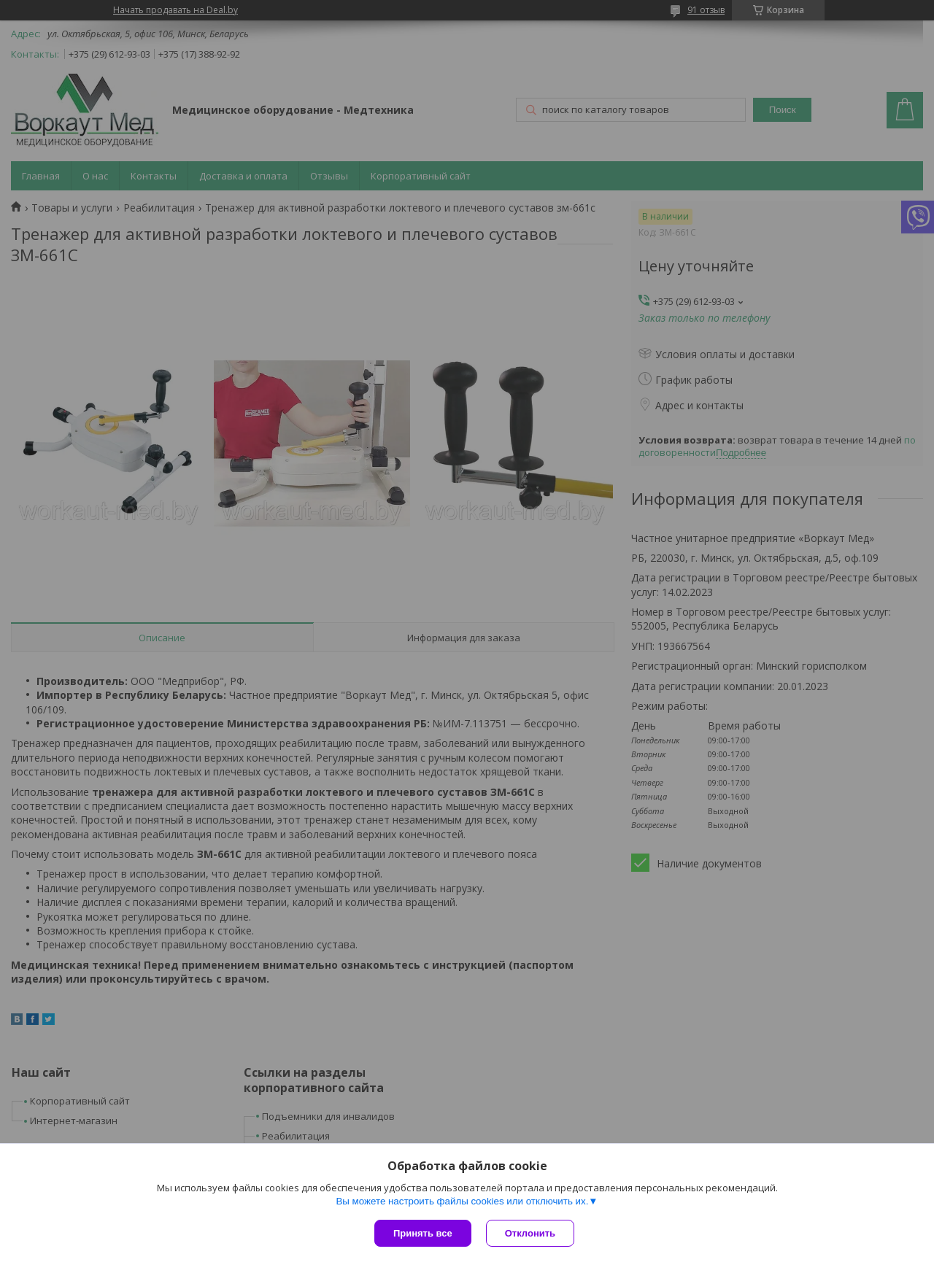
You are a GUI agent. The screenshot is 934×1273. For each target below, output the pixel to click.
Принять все (422, 1233)
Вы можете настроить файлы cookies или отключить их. (462, 1201)
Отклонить (530, 1233)
